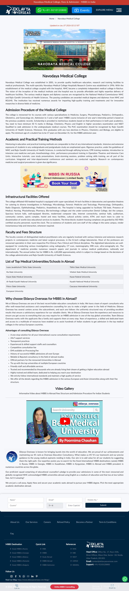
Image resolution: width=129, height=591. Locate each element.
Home (51, 19)
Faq (12, 534)
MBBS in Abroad (93, 464)
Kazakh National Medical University (84, 282)
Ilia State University (14, 272)
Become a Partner (84, 522)
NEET (75, 557)
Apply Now (32, 483)
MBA (44, 549)
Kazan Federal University (80, 277)
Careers (47, 522)
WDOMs (76, 565)
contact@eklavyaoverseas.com (104, 561)
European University (14, 291)
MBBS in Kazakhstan (55, 464)
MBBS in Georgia (37, 464)
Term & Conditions (107, 522)
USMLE (75, 561)
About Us (14, 522)
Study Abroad (47, 557)
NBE (74, 553)
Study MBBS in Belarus (20, 557)
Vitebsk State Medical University (83, 272)
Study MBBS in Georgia (20, 553)
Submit (103, 505)
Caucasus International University (83, 286)
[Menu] (119, 10)
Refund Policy (63, 522)
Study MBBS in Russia (20, 549)
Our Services (31, 522)
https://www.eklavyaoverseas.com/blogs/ (33, 580)
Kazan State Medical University (19, 277)
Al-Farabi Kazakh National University (21, 282)
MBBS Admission (48, 565)
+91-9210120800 (102, 565)
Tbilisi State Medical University (83, 267)
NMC (74, 549)
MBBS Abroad (47, 561)
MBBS (109, 464)
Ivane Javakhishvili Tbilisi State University (23, 267)
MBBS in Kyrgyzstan (75, 464)
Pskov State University (15, 286)
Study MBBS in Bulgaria (20, 565)
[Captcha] (55, 505)
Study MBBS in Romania (20, 561)
